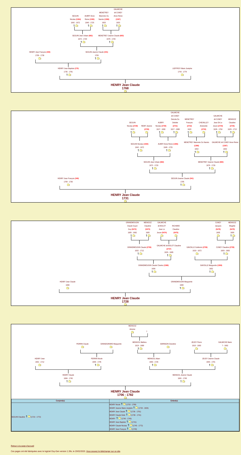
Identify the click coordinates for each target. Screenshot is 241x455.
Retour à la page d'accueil (22, 446)
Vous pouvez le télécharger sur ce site (103, 451)
